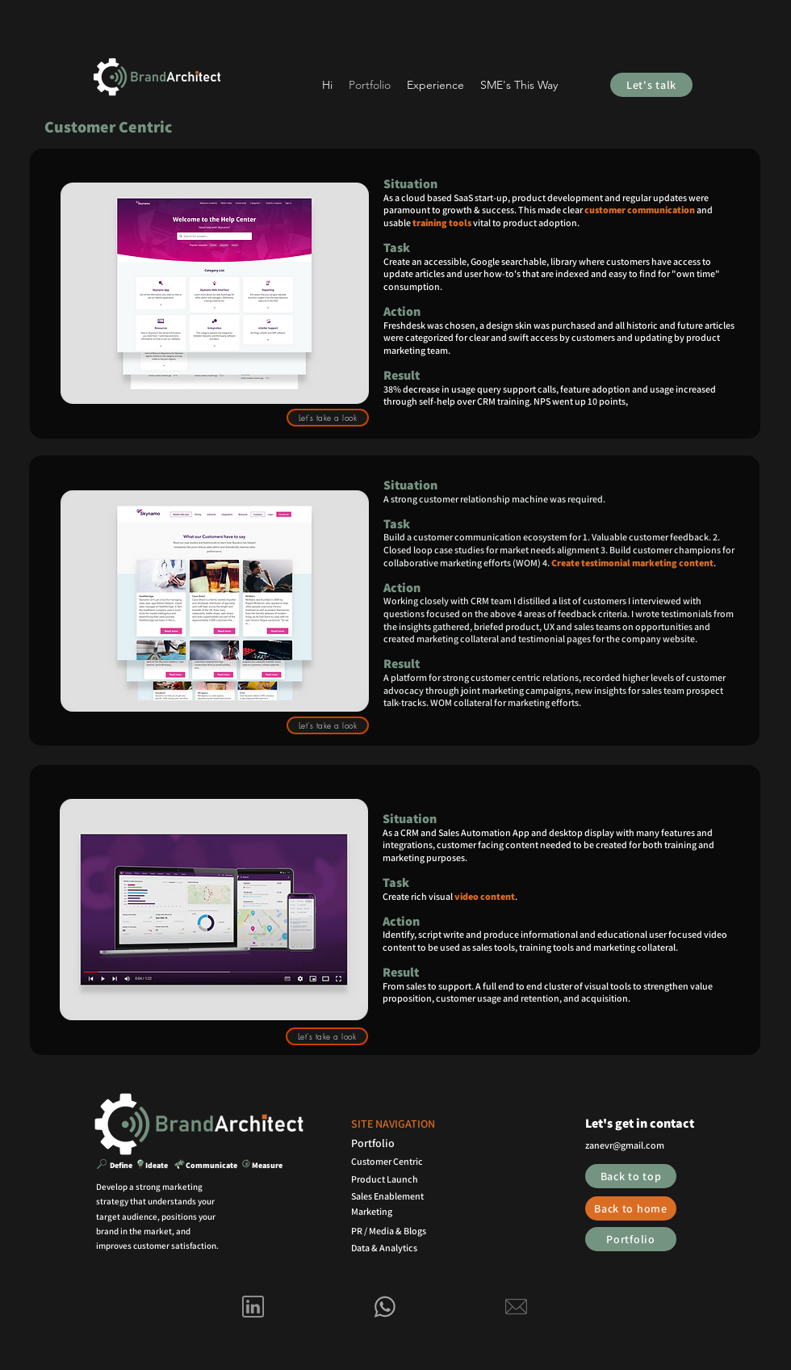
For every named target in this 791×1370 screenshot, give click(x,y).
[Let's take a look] (328, 418)
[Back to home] (630, 1208)
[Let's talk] (651, 85)
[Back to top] (630, 1176)
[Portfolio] (630, 1239)
